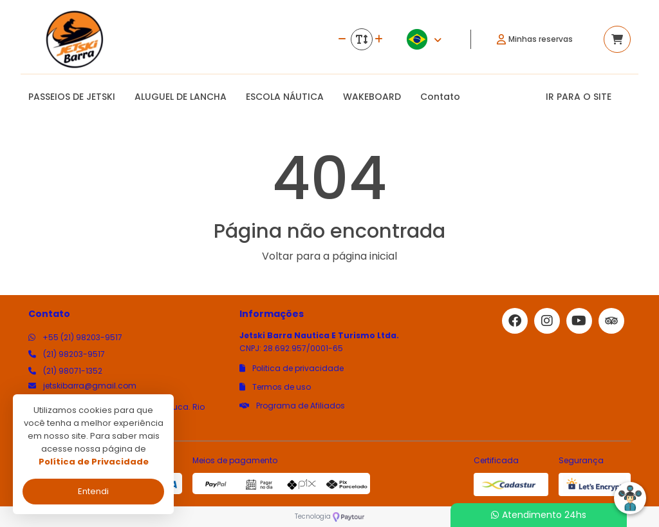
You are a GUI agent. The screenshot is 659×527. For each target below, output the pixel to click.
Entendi (93, 491)
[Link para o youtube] (579, 321)
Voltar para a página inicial (329, 256)
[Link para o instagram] (547, 321)
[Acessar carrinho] (617, 39)
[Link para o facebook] (515, 321)
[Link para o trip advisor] (611, 321)
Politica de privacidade (291, 368)
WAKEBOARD (372, 96)
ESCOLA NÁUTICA (285, 96)
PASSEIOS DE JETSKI (71, 96)
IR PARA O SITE (578, 96)
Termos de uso (275, 386)
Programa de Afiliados (292, 405)
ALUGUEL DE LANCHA (181, 96)
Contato (440, 96)
